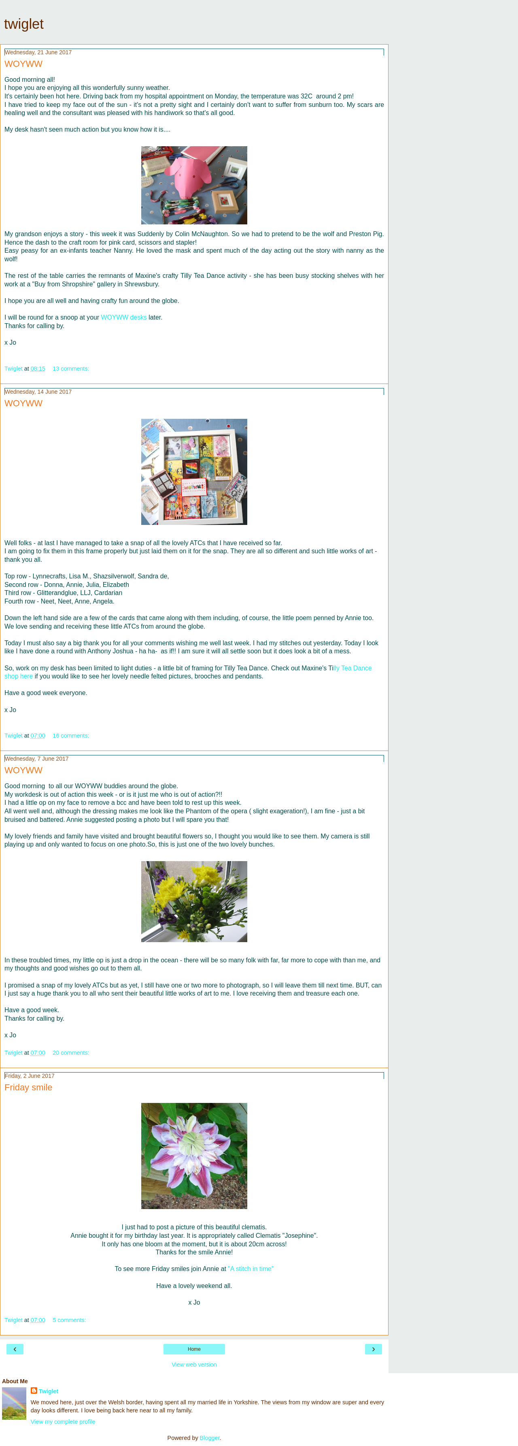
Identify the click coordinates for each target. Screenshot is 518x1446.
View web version (194, 1364)
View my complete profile (63, 1421)
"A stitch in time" (251, 1268)
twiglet (24, 24)
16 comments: (71, 735)
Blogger (210, 1438)
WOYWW (23, 64)
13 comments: (71, 368)
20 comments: (71, 1052)
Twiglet (49, 1391)
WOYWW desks (123, 317)
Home (194, 1349)
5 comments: (69, 1320)
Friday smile (28, 1087)
